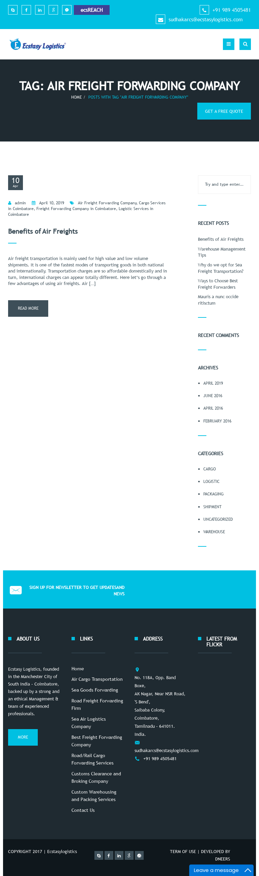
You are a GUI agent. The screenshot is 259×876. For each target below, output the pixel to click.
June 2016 (212, 396)
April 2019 (213, 383)
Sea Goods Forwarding (94, 690)
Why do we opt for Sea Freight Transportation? (220, 268)
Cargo (209, 469)
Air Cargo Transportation (97, 679)
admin (20, 203)
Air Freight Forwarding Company (107, 203)
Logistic (211, 482)
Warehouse (214, 532)
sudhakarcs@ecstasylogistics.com (205, 19)
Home (76, 97)
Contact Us (83, 810)
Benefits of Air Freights (43, 231)
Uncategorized (218, 519)
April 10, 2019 (51, 203)
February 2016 (217, 421)
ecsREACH (92, 9)
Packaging (213, 494)
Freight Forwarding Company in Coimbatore (76, 209)
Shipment (212, 507)
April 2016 (213, 408)
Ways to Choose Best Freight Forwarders (218, 284)
